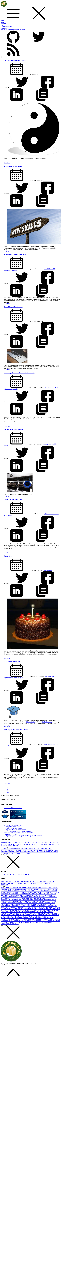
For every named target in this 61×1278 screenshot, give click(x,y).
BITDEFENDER (15, 892)
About (2, 22)
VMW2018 (20, 919)
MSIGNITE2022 (46, 904)
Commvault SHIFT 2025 (10, 834)
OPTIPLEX (56, 907)
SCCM (18, 912)
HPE (41, 898)
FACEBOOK (10, 897)
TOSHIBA (55, 915)
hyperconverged (50, 444)
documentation (48, 387)
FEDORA (17, 897)
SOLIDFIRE (34, 913)
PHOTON (27, 909)
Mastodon (22, 29)
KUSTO (28, 901)
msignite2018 (10, 515)
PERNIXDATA (19, 909)
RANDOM (13, 846)
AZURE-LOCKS (36, 891)
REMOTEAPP (40, 910)
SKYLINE (12, 913)
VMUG (21, 883)
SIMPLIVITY (5, 913)
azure (57, 514)
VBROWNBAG (34, 916)
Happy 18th (8, 556)
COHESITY (22, 894)
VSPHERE (26, 922)
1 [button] (7, 787)
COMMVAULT (31, 894)
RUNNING (12, 912)
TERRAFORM (43, 915)
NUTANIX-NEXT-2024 (23, 907)
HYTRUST (18, 900)
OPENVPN (49, 907)
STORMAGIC (11, 915)
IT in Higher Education (12, 661)
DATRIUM (47, 894)
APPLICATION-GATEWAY (20, 889)
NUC (55, 906)
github (6, 389)
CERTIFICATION (36, 844)
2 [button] (7, 789)
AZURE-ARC (15, 891)
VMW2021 (41, 919)
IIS (23, 900)
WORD (49, 922)
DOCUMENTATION (13, 895)
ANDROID (51, 888)
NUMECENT (5, 907)
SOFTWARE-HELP (23, 843)
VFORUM (27, 918)
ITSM (13, 901)
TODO (50, 915)
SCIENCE (28, 852)
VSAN (20, 922)
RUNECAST (5, 912)
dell (56, 444)
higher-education (49, 570)
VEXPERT (20, 918)
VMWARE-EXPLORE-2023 (19, 921)
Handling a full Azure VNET (12, 826)
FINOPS (23, 897)
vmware (10, 389)
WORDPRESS (5, 924)
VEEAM (15, 918)
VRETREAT (5, 922)
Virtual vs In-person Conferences (15, 254)
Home (2, 20)
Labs (2, 25)
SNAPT (18, 913)
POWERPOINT (5, 910)
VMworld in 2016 (30, 722)
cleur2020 (47, 269)
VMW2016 (4, 919)
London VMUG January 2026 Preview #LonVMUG (18, 831)
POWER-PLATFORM (45, 909)
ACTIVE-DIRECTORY (41, 888)
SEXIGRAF (40, 912)
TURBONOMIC (6, 916)
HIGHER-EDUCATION (18, 898)
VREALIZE (56, 921)
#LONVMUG (49, 883)
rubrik (46, 514)
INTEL (26, 900)
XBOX (17, 924)
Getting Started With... (7, 26)
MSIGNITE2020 (26, 904)
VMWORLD (41, 882)
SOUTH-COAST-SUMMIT (46, 913)
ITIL (9, 901)
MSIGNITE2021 (36, 904)
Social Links (5, 28)
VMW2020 (34, 919)
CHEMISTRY (41, 892)
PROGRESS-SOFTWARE (28, 910)
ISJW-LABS (42, 850)
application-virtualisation (11, 677)
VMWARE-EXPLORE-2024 (35, 921)
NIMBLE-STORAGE (43, 906)
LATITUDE (10, 903)
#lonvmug (14, 270)
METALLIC (41, 903)
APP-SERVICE (35, 883)
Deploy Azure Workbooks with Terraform (15, 829)
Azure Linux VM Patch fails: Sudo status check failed (18, 832)
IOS (53, 900)
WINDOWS (5, 883)
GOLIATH (42, 897)
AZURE (33, 843)
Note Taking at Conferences (13, 307)
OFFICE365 (34, 907)
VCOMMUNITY (6, 918)
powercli (14, 389)
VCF (48, 916)
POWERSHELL (31, 882)
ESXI (42, 883)
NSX (51, 906)
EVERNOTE (51, 895)
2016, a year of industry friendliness (16, 730)
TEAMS (25, 915)
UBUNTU (14, 916)
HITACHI (29, 898)
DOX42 (22, 895)
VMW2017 (4, 885)
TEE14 (30, 915)
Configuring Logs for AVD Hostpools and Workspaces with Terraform (23, 835)
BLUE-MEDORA (31, 892)
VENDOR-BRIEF (48, 844)
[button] (8, 784)
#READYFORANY (16, 888)
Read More (7, 163)
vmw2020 (52, 269)
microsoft (55, 387)
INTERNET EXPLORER (36, 900)
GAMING (29, 897)
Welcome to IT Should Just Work (13, 808)
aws (5, 515)
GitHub (7, 29)
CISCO (56, 892)
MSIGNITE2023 (6, 906)
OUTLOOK (10, 909)
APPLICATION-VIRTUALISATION (38, 889)
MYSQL (24, 906)
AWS (3, 891)
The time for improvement (13, 166)
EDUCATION (22, 849)
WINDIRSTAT (34, 922)
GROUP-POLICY (6, 898)
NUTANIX (12, 907)
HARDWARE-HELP (7, 844)
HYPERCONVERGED (7, 900)
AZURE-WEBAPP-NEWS (9, 874)
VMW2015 (50, 918)
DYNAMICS (29, 895)
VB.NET (20, 916)
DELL (26, 883)
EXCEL (3, 897)
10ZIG (31, 888)
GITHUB (36, 897)
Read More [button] (4, 801)
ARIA (51, 889)
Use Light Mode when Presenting (15, 60)
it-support (20, 677)
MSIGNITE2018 (6, 904)
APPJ (10, 889)
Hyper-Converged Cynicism (13, 429)
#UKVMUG (25, 888)
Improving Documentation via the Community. (19, 373)
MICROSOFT (6, 882)
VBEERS (26, 916)
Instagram (16, 29)
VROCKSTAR (13, 922)
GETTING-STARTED (23, 874)
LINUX (16, 903)
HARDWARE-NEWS (7, 850)
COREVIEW (40, 894)
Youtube (11, 29)
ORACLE (4, 909)
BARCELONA (5, 892)
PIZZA (36, 909)
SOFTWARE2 (25, 913)
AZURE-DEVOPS (25, 891)
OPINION (18, 844)
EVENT (12, 843)
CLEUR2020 (5, 894)
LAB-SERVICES (36, 901)
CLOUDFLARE (14, 894)
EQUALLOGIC (38, 895)
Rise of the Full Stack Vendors (14, 499)
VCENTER (50, 882)
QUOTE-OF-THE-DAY (11, 852)
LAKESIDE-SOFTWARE (48, 901)
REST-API (48, 910)
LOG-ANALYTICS (25, 903)
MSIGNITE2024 (16, 906)
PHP (32, 909)
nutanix (53, 744)
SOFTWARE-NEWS (51, 843)
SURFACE (19, 915)
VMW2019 (27, 919)
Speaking (3, 23)
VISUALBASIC (36, 918)
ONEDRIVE (42, 907)
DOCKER (4, 895)
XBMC (12, 924)
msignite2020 (8, 270)
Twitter (3, 29)
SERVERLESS (31, 912)
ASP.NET (56, 889)
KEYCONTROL (20, 901)
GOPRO (54, 897)
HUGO (45, 898)
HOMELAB (26, 844)
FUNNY (20, 846)
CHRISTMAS (49, 892)
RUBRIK (55, 910)
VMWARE (5, 843)
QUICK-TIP (40, 843)
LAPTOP (4, 903)
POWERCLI (13, 883)
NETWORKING (32, 906)
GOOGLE (48, 897)
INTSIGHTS (48, 900)
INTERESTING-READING (30, 850)
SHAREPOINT (48, 912)
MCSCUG (34, 903)
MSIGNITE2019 (16, 904)
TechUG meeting (47, 722)
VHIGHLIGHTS (17, 853)
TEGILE (36, 915)
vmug (49, 744)
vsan (44, 444)
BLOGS (23, 892)
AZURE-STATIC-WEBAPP (49, 891)
